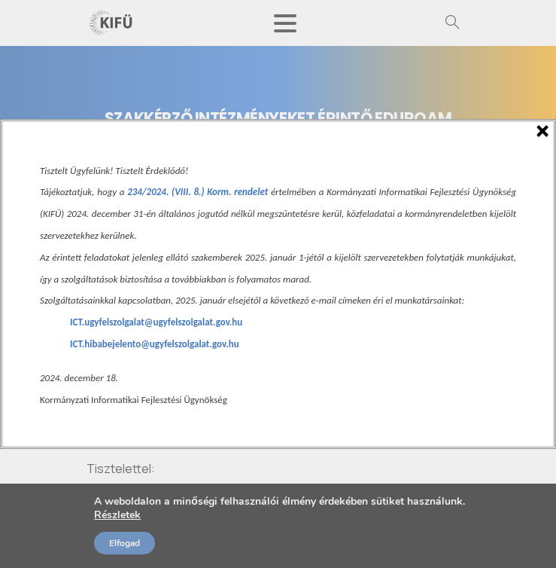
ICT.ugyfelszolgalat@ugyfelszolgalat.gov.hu (156, 322)
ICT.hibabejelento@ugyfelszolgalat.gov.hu (154, 344)
